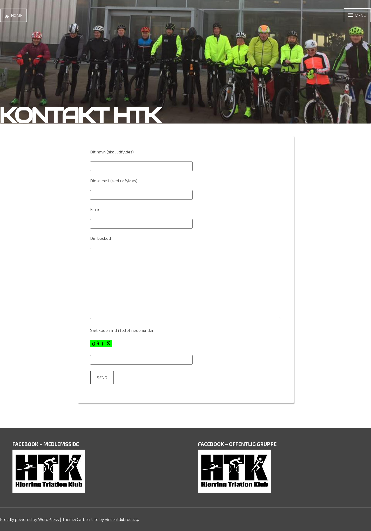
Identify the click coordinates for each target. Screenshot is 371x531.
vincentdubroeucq (121, 519)
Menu (356, 15)
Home (12, 15)
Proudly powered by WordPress (29, 519)
